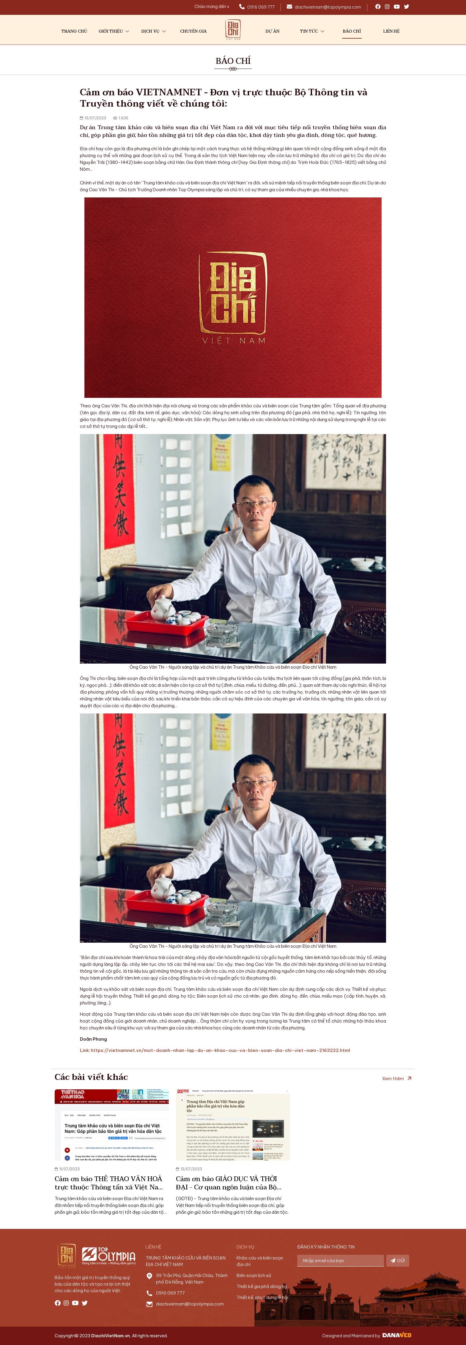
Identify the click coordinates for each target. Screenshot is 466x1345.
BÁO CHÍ (233, 61)
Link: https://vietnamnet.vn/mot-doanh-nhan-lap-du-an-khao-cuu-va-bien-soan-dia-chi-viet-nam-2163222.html (215, 1050)
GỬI (398, 1260)
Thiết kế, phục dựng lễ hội (262, 1297)
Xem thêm (393, 1078)
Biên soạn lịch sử (254, 1275)
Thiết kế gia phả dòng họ (262, 1286)
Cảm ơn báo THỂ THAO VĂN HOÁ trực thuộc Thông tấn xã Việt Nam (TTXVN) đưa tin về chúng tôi (109, 1187)
